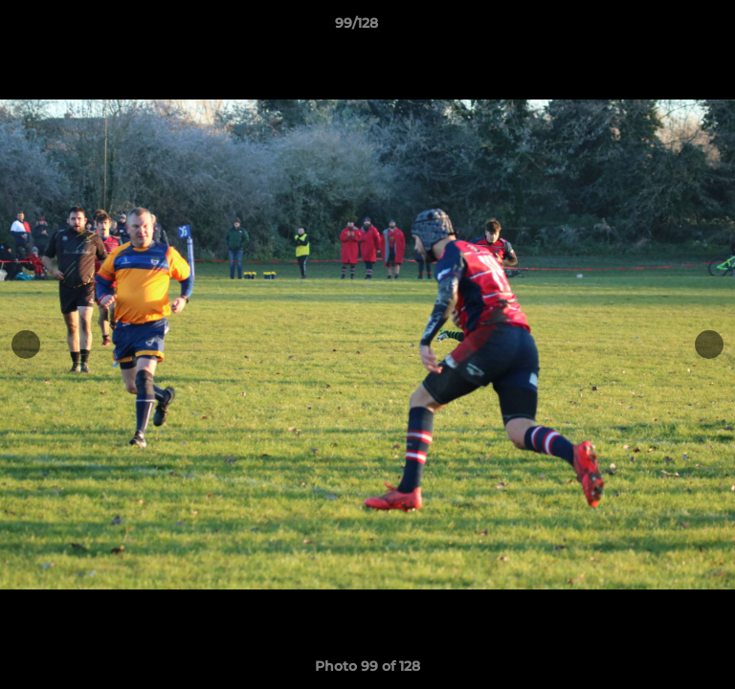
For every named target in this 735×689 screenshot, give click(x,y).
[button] (666, 27)
